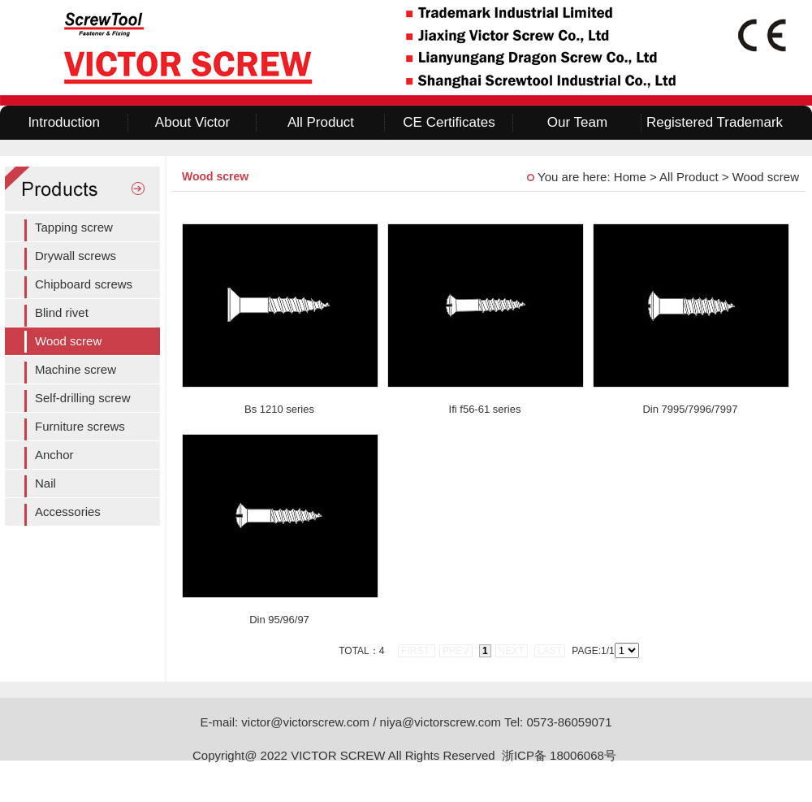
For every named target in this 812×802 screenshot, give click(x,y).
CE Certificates (449, 122)
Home (630, 177)
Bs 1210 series (279, 409)
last (550, 651)
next (512, 651)
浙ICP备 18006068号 (561, 755)
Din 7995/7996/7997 (689, 409)
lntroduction (64, 122)
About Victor (192, 122)
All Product (320, 122)
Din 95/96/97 (279, 619)
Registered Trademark (714, 122)
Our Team (577, 122)
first (416, 651)
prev (456, 651)
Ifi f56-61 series (485, 409)
